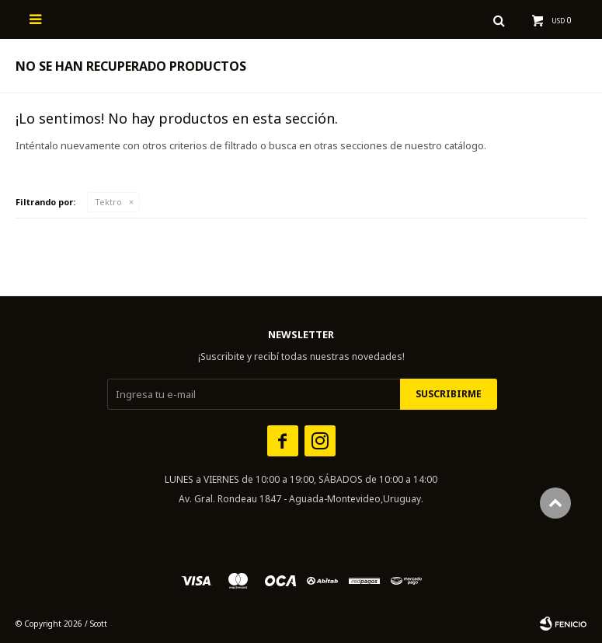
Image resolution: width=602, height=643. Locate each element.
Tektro (108, 202)
